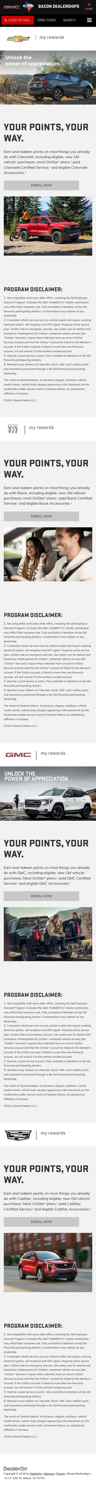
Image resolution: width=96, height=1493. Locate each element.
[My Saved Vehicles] (88, 7)
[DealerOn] (16, 1468)
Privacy (60, 1473)
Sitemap (49, 1473)
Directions (46, 20)
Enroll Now (41, 185)
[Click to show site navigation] (89, 20)
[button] (17, 20)
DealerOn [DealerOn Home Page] (36, 1473)
